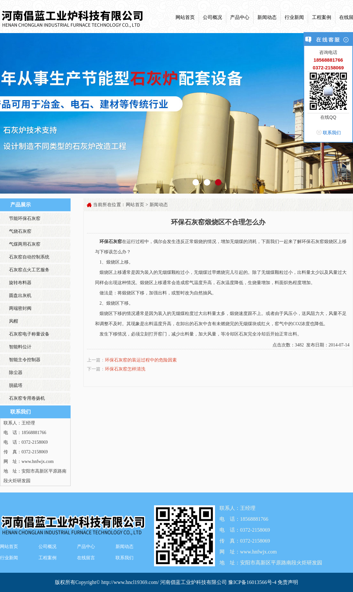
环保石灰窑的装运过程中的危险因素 (141, 360)
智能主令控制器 (24, 359)
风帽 (13, 321)
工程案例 (321, 17)
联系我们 (124, 557)
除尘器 (15, 372)
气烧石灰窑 (20, 231)
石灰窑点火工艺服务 (29, 269)
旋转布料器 (20, 282)
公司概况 (212, 17)
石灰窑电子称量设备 (29, 334)
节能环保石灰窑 (24, 218)
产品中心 (239, 17)
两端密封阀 (20, 308)
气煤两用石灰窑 (24, 244)
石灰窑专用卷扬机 (27, 398)
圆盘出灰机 (20, 295)
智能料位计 (20, 346)
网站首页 (185, 17)
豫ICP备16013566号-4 (253, 582)
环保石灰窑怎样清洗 (125, 369)
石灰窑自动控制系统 (29, 257)
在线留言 (86, 557)
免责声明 (288, 582)
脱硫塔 (15, 385)
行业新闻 (294, 17)
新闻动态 (267, 17)
